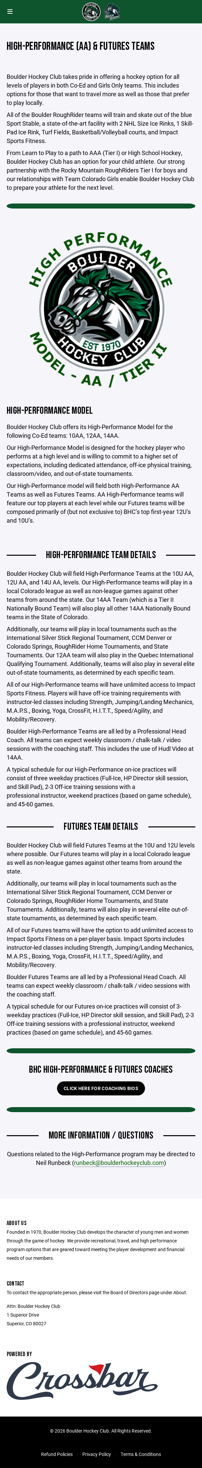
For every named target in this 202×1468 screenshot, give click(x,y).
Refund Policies (57, 1454)
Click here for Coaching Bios (101, 1088)
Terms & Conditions (141, 1454)
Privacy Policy (96, 1454)
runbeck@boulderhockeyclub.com (119, 1163)
